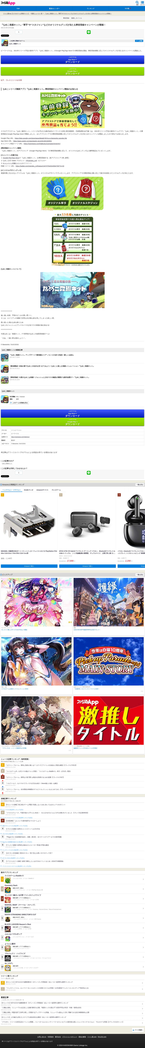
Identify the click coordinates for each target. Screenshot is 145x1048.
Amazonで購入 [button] (29, 566)
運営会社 (58, 1037)
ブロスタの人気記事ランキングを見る (12, 833)
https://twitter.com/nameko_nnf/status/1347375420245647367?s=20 (40, 166)
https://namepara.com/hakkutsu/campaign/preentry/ (42, 144)
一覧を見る (139, 484)
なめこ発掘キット (7, 463)
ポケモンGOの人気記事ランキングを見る (13, 858)
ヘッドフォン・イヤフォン (12, 490)
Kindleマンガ (28, 490)
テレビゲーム (56, 490)
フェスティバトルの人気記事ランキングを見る (15, 850)
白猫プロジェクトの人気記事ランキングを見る (15, 825)
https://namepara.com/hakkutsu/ (20, 437)
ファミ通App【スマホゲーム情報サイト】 (16, 13)
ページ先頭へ (139, 1030)
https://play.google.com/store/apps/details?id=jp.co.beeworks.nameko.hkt (41, 138)
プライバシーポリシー (69, 1037)
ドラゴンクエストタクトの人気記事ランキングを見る (16, 866)
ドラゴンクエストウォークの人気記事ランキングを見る (17, 817)
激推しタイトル (76, 18)
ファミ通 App (8, 3)
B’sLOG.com (102, 1037)
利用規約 (51, 1037)
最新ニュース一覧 (36, 13)
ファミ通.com (91, 1037)
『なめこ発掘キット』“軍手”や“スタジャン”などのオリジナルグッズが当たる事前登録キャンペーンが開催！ (78, 13)
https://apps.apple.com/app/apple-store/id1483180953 (32, 141)
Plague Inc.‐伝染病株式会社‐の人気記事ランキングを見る (17, 842)
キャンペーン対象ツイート (12, 163)
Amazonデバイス (42, 490)
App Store (72, 59)
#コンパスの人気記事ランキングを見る (12, 809)
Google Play (72, 71)
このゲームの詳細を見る (20, 403)
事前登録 (66, 18)
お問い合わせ (41, 1037)
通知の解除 (82, 1037)
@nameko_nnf (31, 160)
